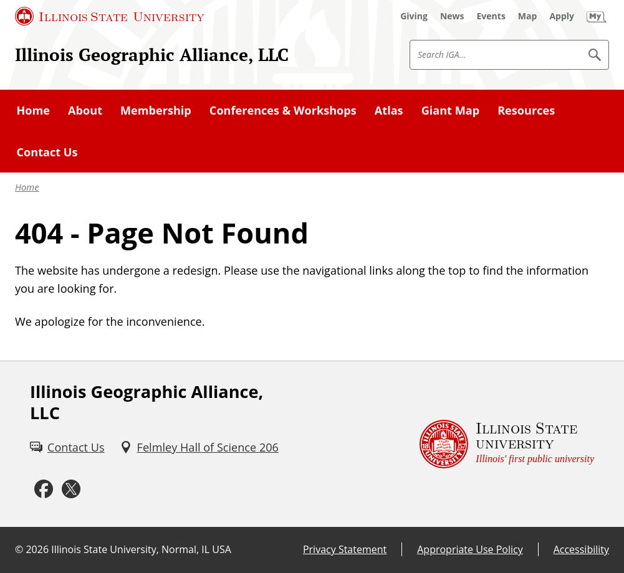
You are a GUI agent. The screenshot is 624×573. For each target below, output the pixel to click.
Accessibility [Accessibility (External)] (581, 549)
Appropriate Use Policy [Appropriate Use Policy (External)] (469, 549)
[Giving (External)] (414, 16)
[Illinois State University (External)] (109, 16)
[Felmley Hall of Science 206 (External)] (199, 447)
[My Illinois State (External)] (596, 16)
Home (27, 187)
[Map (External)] (528, 16)
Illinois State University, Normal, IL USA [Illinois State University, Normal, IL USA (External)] (141, 549)
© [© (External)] (19, 549)
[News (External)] (452, 16)
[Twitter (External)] (71, 489)
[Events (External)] (491, 16)
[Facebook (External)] (43, 489)
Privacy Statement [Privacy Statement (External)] (344, 549)
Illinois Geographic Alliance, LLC (152, 54)
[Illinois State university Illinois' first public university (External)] (507, 444)
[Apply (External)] (562, 16)
